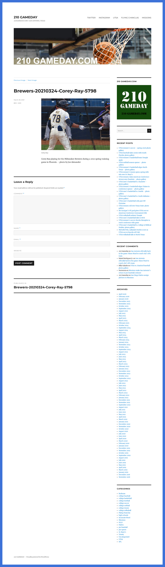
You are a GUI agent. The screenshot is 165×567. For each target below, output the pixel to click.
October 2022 (123, 376)
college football (124, 501)
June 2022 (122, 386)
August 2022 (123, 381)
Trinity (121, 534)
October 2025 (123, 306)
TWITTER (91, 18)
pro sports (122, 530)
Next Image (32, 80)
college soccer (124, 503)
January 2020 (123, 446)
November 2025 (124, 304)
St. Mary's (122, 532)
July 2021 (122, 410)
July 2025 (122, 313)
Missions (122, 520)
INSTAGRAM (104, 18)
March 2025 (123, 321)
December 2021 (124, 400)
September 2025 (125, 309)
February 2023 (124, 366)
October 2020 (123, 429)
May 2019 (122, 465)
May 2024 (122, 333)
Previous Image (19, 80)
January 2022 (123, 398)
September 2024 (125, 328)
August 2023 (123, 352)
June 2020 (122, 436)
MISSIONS (146, 18)
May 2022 (122, 388)
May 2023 (122, 359)
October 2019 (123, 453)
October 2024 (123, 325)
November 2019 (124, 451)
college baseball (124, 496)
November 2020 (124, 427)
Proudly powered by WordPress (37, 557)
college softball (124, 506)
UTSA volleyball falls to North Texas (132, 235)
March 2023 (123, 364)
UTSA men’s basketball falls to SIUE (132, 218)
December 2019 (124, 448)
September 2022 (125, 378)
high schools (123, 515)
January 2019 (123, 472)
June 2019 (122, 463)
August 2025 (123, 311)
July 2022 (122, 383)
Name (17, 228)
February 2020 (124, 443)
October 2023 (123, 347)
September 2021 (124, 405)
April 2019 (122, 467)
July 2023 (122, 354)
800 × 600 (17, 103)
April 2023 (122, 362)
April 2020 (122, 439)
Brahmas (122, 494)
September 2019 (125, 455)
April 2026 (122, 294)
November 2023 (124, 345)
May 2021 (122, 414)
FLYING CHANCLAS (130, 18)
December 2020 (124, 424)
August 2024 (123, 330)
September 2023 (125, 349)
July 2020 (122, 434)
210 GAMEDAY (25, 17)
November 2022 (124, 374)
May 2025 (122, 316)
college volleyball (125, 510)
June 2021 (122, 412)
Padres (121, 525)
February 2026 (124, 297)
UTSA (115, 18)
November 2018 (124, 477)
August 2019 (123, 458)
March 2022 (123, 393)
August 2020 (123, 431)
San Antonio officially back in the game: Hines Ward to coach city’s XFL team (135, 253)
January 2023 (123, 369)
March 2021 (123, 419)
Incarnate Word (124, 518)
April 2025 (122, 318)
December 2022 (124, 371)
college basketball (125, 498)
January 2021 (123, 422)
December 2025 (124, 301)
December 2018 (124, 475)
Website (18, 251)
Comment (19, 194)
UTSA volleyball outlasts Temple (130, 215)
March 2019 (123, 470)
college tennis (124, 508)
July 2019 (122, 460)
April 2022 (122, 390)
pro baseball (123, 527)
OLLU (121, 522)
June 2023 (122, 357)
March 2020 (123, 441)
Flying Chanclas (124, 513)
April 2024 (122, 335)
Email (17, 239)
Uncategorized (124, 537)
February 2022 (124, 395)
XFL (120, 542)
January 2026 (123, 299)
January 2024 (123, 342)
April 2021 (122, 417)
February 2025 (124, 323)
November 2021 (124, 402)
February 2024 (124, 340)
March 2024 (123, 337)
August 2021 (123, 407)
